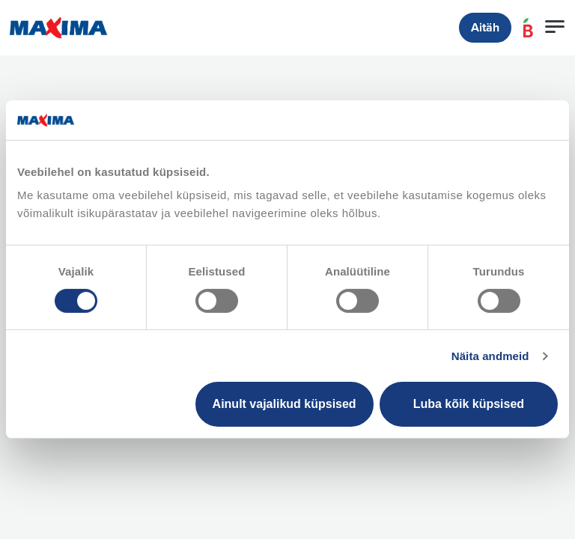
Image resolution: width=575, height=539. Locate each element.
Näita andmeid (490, 356)
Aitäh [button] (485, 27)
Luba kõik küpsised (468, 404)
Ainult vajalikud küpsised (284, 404)
